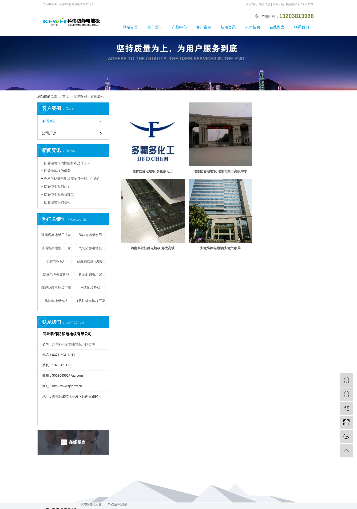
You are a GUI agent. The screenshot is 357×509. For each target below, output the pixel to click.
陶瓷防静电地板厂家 (56, 287)
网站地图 (292, 4)
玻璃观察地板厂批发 (56, 235)
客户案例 (203, 27)
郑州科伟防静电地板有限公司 (73, 344)
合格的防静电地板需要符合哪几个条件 (72, 178)
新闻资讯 (228, 27)
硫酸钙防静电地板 (90, 261)
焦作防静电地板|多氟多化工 (153, 173)
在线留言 (277, 27)
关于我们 (154, 27)
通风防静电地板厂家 (90, 301)
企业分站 (278, 4)
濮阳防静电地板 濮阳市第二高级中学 (222, 173)
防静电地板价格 (56, 301)
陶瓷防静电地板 (90, 248)
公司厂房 (49, 133)
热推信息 (264, 4)
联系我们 (301, 27)
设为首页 (251, 4)
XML (311, 4)
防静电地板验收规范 (59, 194)
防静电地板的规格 (57, 202)
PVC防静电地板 (117, 504)
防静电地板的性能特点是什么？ (67, 163)
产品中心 (179, 27)
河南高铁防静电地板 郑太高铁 (153, 251)
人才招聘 (252, 27)
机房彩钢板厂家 (90, 274)
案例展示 (97, 96)
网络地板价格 (90, 287)
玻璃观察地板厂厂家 (56, 248)
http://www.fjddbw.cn (67, 386)
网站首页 (130, 27)
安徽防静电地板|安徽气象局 (222, 251)
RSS (303, 4)
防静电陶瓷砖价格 (56, 274)
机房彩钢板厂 (56, 261)
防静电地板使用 (90, 235)
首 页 (66, 96)
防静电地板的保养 (57, 171)
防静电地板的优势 (57, 186)
